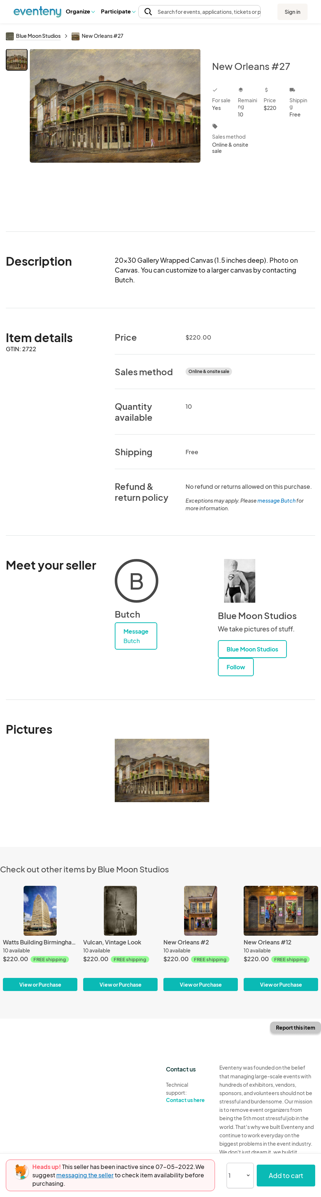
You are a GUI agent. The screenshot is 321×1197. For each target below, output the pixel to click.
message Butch (276, 500)
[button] (80, 11)
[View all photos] (115, 134)
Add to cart (286, 1175)
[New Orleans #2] (200, 938)
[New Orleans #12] (281, 938)
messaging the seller (85, 1175)
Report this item (295, 1027)
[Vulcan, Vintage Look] (120, 938)
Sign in (292, 11)
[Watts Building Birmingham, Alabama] (40, 938)
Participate (118, 11)
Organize (80, 11)
